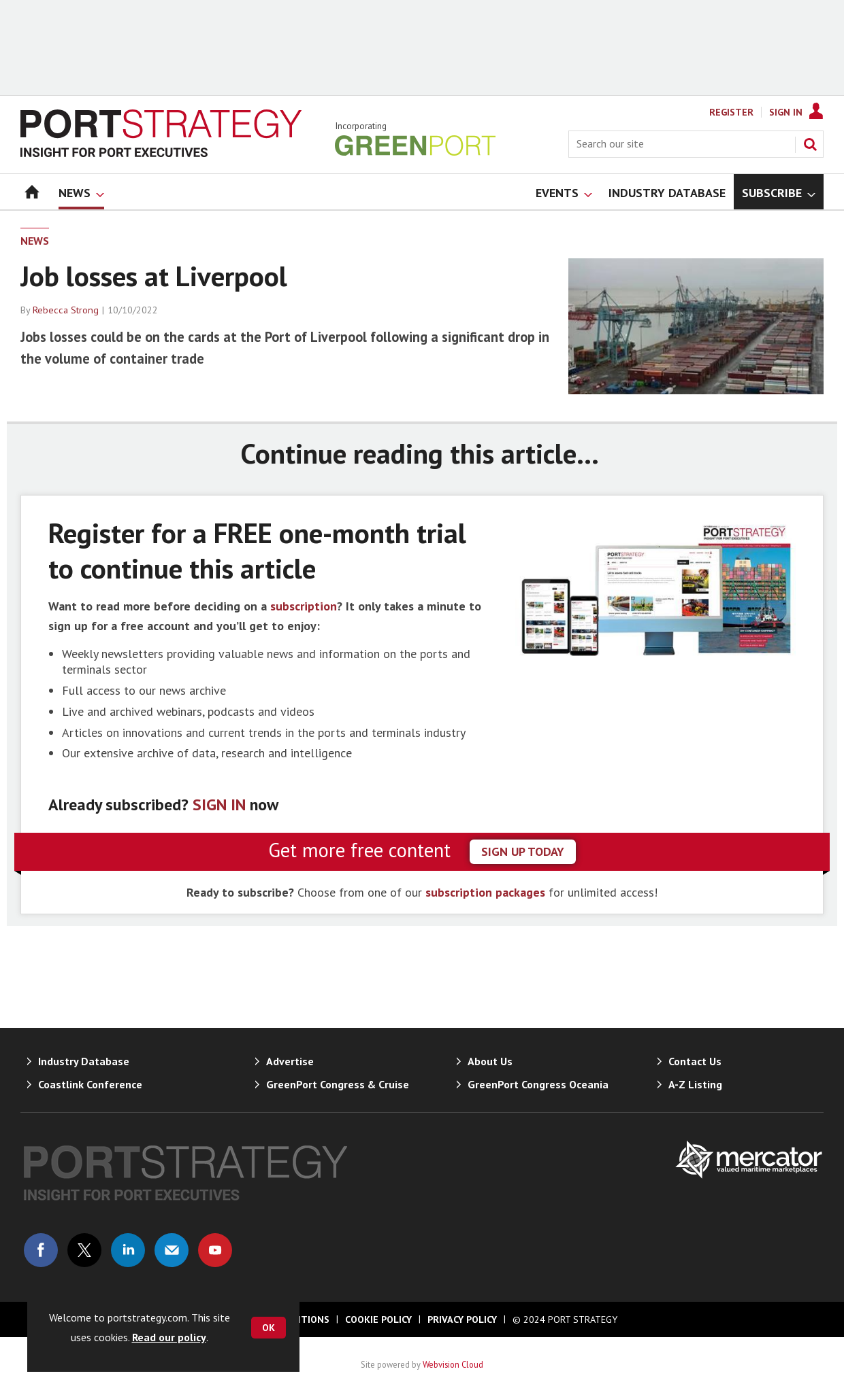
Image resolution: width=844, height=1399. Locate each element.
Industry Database (83, 1061)
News (34, 240)
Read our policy (169, 1337)
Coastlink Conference (90, 1084)
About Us (490, 1061)
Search (810, 144)
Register (731, 112)
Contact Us (694, 1061)
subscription (303, 606)
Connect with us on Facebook (41, 1250)
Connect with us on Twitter (84, 1250)
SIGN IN (219, 804)
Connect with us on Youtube (215, 1250)
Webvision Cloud (453, 1364)
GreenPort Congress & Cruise (337, 1084)
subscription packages (485, 892)
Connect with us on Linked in (128, 1250)
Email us (171, 1250)
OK (268, 1328)
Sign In (785, 112)
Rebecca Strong (66, 310)
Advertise (290, 1061)
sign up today (522, 851)
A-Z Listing (695, 1084)
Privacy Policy (462, 1319)
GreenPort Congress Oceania (538, 1084)
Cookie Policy (378, 1319)
